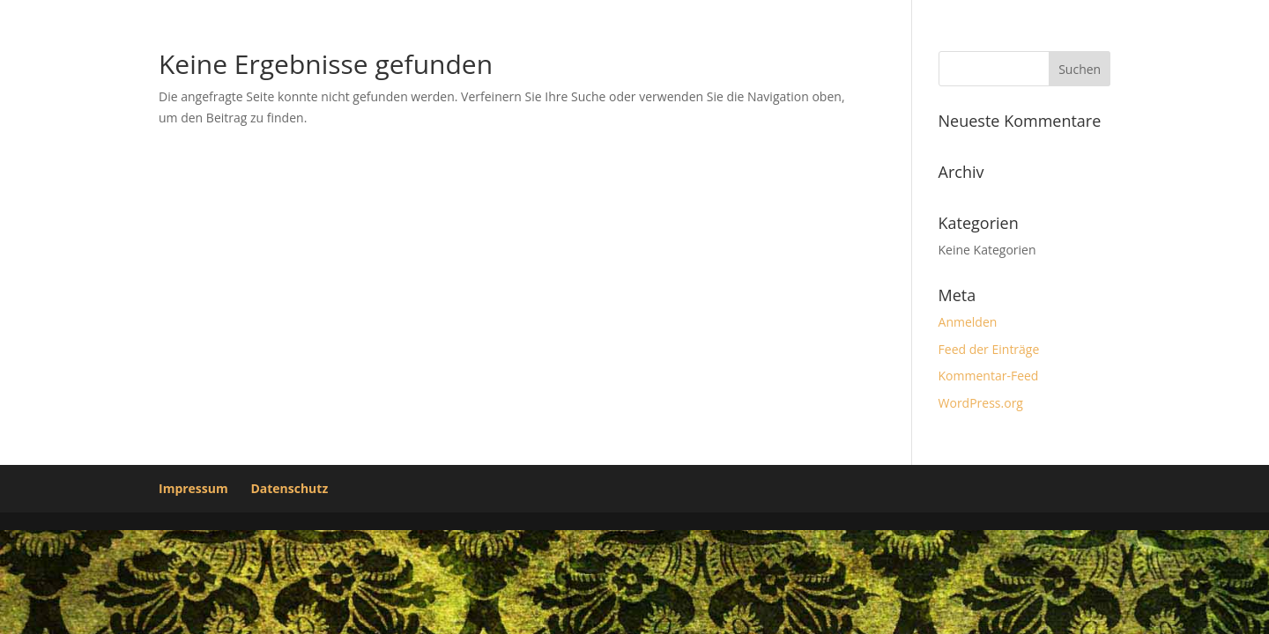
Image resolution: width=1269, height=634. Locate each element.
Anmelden (968, 321)
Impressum (193, 488)
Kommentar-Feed (989, 375)
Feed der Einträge (989, 349)
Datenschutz (289, 488)
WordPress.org (981, 402)
